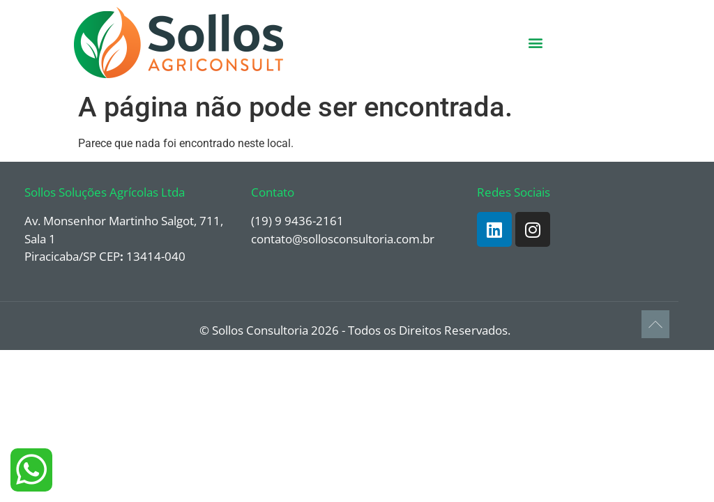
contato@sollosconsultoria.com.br (342, 239)
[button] (535, 42)
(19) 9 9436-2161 (297, 221)
